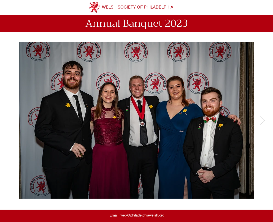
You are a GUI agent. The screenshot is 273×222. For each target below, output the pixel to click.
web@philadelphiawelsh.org (142, 215)
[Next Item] (262, 120)
